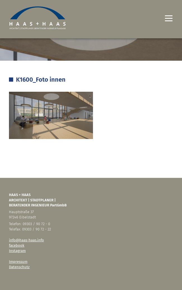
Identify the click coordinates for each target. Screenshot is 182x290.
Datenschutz (19, 267)
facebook (16, 245)
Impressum (18, 262)
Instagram (17, 251)
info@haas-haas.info (26, 240)
